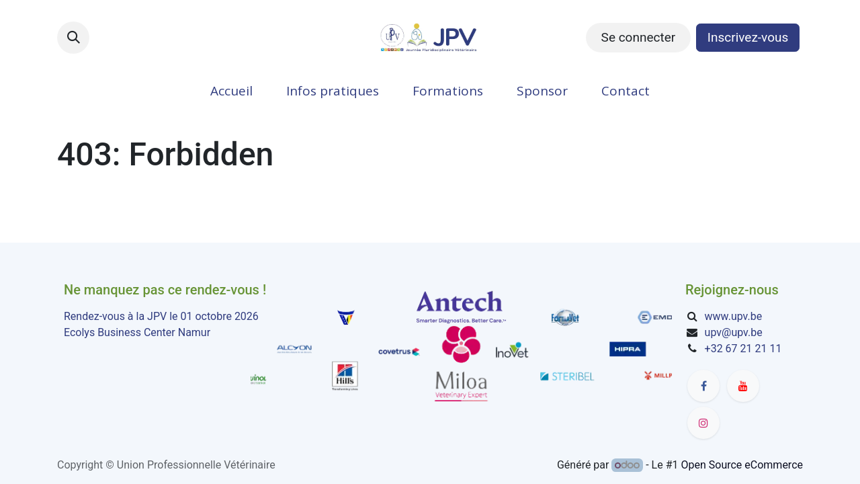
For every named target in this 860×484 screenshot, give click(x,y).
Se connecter (638, 37)
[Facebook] (703, 386)
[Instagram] (703, 423)
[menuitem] (231, 91)
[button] (73, 38)
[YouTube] (743, 386)
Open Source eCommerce (742, 464)
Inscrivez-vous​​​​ (748, 37)
